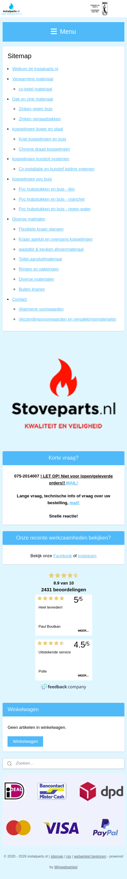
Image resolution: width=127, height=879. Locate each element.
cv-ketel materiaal (35, 88)
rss (68, 856)
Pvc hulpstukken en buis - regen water (54, 208)
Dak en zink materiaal (32, 99)
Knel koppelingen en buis (42, 139)
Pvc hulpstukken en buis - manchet (52, 199)
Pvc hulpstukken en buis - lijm (46, 189)
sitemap (57, 856)
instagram (87, 555)
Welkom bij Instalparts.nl (35, 68)
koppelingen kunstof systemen (40, 158)
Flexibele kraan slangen (41, 229)
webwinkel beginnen (90, 856)
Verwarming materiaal (32, 78)
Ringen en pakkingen (38, 269)
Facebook (62, 555)
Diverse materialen (36, 279)
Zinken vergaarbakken (40, 118)
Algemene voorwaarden (41, 309)
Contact (19, 299)
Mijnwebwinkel (65, 867)
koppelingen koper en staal (37, 128)
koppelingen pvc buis (32, 179)
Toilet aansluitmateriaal (40, 258)
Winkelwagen (25, 741)
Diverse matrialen (28, 218)
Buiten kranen (32, 289)
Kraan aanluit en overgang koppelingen (55, 239)
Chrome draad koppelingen (44, 149)
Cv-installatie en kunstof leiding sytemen (56, 168)
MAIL (71, 482)
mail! (74, 502)
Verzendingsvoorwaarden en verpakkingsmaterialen (67, 319)
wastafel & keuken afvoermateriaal (51, 249)
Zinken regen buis (35, 108)
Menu (63, 31)
